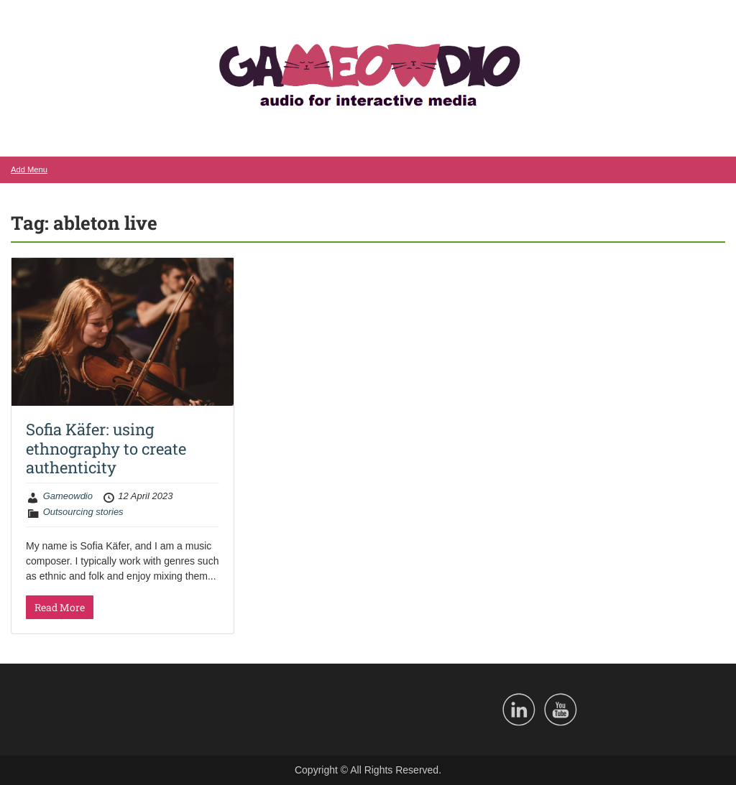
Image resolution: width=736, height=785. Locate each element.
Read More (59, 607)
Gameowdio (68, 496)
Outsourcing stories (83, 511)
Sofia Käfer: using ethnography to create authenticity (106, 448)
